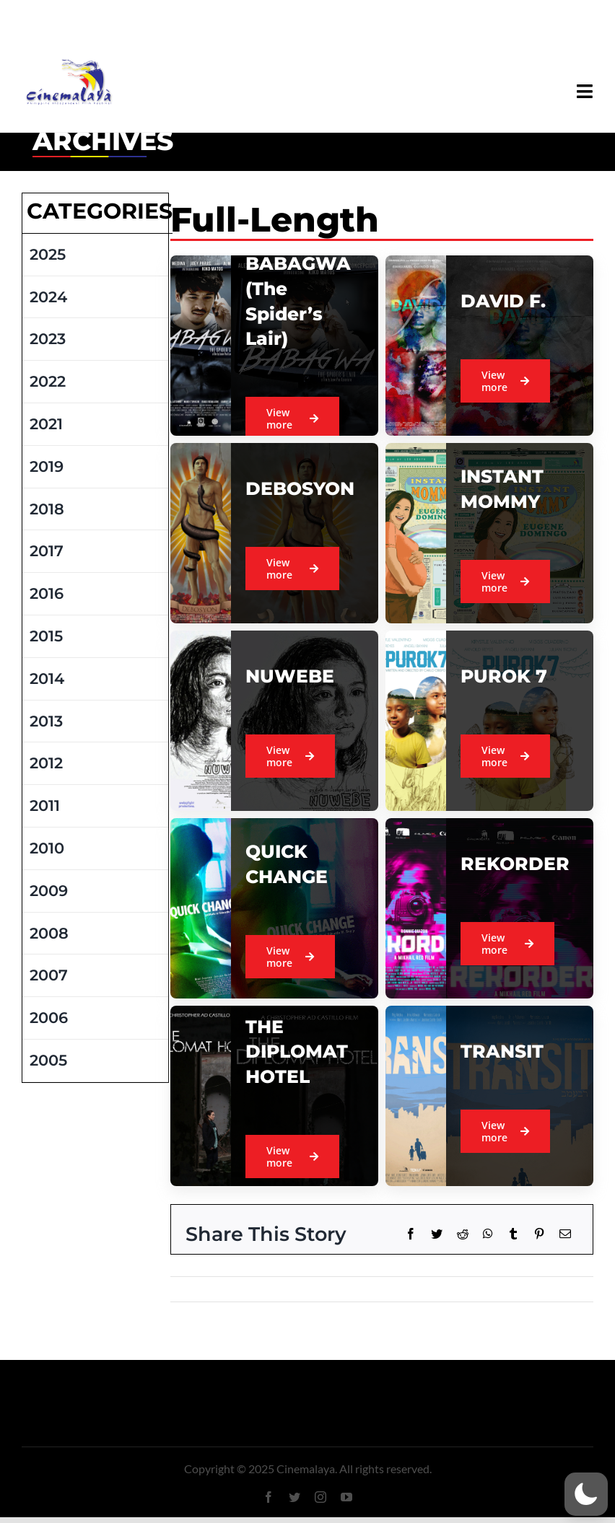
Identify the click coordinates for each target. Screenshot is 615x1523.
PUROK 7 (504, 676)
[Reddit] (463, 1234)
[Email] (565, 1234)
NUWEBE (289, 676)
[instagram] (320, 1497)
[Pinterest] (539, 1234)
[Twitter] (437, 1234)
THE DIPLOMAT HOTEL (296, 1051)
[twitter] (294, 1497)
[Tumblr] (513, 1234)
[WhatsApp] (488, 1234)
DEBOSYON (299, 488)
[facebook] (268, 1497)
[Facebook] (411, 1234)
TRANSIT (502, 1051)
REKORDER (515, 863)
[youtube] (346, 1497)
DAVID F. (503, 301)
